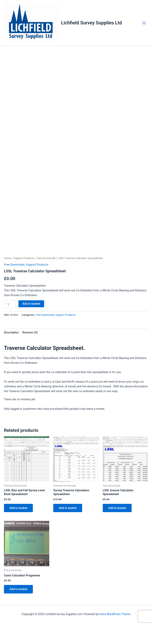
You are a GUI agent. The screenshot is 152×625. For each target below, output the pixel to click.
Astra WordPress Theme (114, 614)
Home (7, 258)
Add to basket (31, 303)
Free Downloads (46, 258)
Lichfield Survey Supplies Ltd (91, 23)
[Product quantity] (9, 304)
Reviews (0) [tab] (30, 332)
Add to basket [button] (18, 508)
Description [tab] (11, 332)
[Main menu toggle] (144, 23)
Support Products (23, 258)
